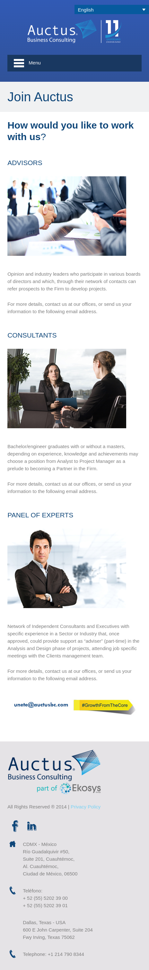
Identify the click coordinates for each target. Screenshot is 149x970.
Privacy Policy (86, 806)
